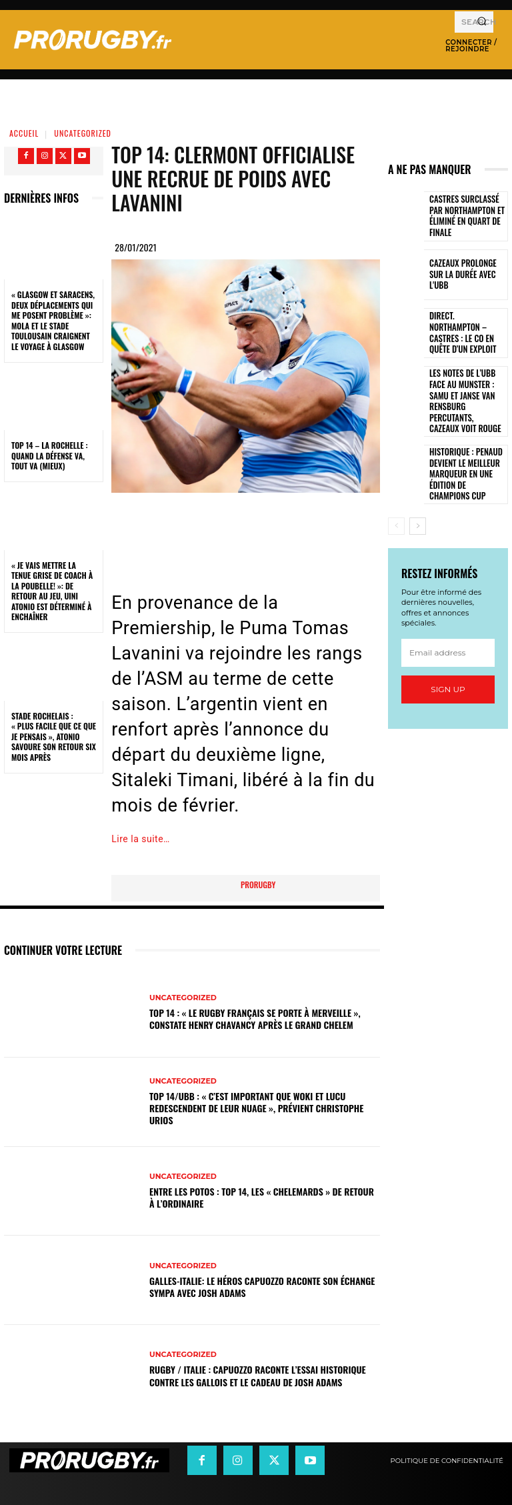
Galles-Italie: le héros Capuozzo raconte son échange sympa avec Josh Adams (262, 1287)
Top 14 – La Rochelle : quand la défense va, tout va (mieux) (49, 455)
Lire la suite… (140, 839)
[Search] (481, 22)
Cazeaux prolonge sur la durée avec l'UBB (465, 275)
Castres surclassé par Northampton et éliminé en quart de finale (467, 216)
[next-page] (417, 502)
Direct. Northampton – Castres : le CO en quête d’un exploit (467, 333)
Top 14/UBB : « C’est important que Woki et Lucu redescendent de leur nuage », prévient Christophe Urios (256, 1108)
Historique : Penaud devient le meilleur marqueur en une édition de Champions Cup (463, 451)
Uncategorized (82, 133)
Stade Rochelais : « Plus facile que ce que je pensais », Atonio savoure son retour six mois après (53, 736)
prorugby (258, 884)
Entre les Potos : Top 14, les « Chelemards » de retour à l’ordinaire (261, 1197)
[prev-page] (396, 502)
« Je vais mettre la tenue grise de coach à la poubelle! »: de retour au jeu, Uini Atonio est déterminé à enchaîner (52, 591)
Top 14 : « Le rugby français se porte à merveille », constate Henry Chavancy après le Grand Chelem (255, 1019)
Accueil (24, 133)
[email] (448, 629)
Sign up (448, 665)
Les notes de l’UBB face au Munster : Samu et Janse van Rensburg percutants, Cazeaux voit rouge (465, 391)
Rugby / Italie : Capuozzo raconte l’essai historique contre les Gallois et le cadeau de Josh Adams (257, 1375)
